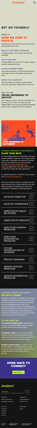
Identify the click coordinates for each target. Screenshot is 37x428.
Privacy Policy (3, 424)
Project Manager (18, 259)
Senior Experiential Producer (18, 277)
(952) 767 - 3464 (24, 401)
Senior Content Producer (18, 267)
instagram (4, 408)
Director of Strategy (18, 220)
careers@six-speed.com (13, 176)
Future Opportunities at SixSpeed (18, 250)
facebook (3, 411)
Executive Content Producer (18, 228)
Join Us (21, 408)
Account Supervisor (18, 204)
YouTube (3, 415)
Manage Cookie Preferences (13, 424)
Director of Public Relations (18, 212)
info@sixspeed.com (24, 399)
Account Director (18, 197)
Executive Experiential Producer (18, 238)
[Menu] (34, 2)
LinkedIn (3, 413)
